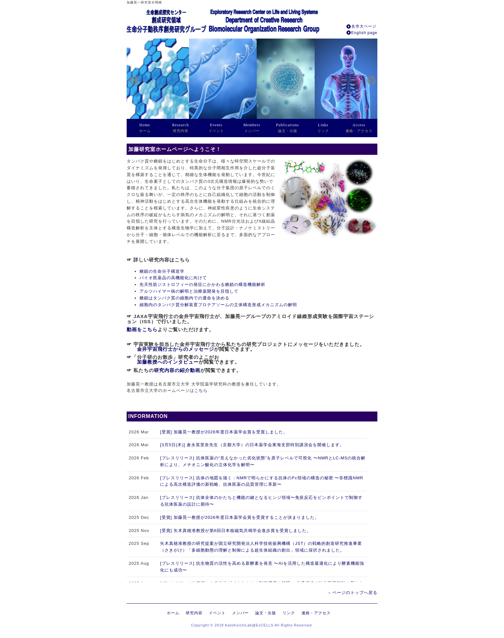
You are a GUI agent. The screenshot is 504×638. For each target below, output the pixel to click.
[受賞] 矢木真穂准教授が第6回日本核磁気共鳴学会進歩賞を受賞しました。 (235, 530)
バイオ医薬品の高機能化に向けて (173, 277)
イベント (216, 128)
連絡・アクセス (359, 128)
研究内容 (180, 128)
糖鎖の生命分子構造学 (162, 271)
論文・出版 (287, 128)
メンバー (251, 128)
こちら (201, 390)
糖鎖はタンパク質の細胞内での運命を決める (185, 298)
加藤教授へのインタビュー (168, 362)
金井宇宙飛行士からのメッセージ (175, 349)
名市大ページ (363, 26)
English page (364, 33)
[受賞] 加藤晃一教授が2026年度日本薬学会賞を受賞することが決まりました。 (239, 517)
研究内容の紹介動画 (177, 370)
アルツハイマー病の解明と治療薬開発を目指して (189, 291)
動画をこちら (142, 329)
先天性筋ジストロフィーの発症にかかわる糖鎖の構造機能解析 (203, 284)
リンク (323, 128)
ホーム (145, 128)
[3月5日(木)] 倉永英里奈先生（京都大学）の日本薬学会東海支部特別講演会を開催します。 (252, 444)
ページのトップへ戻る (354, 592)
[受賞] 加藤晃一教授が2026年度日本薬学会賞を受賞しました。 (224, 432)
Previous (132, 78)
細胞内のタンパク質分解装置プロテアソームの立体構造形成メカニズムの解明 (218, 304)
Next (369, 78)
